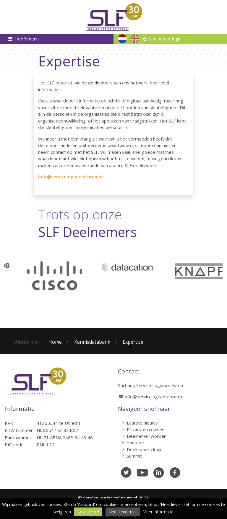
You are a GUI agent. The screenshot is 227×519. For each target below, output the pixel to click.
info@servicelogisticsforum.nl (154, 396)
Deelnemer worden (146, 436)
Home (55, 342)
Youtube (135, 442)
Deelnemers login (145, 449)
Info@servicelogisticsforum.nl (71, 176)
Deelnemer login (164, 39)
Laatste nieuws (142, 423)
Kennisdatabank (92, 342)
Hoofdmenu (26, 39)
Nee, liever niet (122, 512)
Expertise (133, 342)
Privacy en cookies (145, 429)
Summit (134, 456)
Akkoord (88, 512)
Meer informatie (158, 512)
